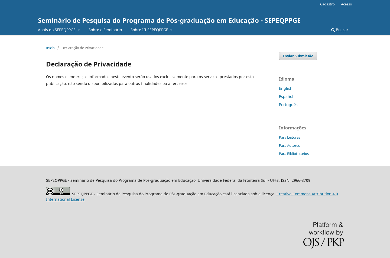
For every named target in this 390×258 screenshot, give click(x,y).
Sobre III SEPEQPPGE (150, 29)
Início (50, 47)
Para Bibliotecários (294, 153)
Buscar (339, 29)
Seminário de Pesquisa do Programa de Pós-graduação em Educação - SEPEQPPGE (169, 20)
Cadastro (327, 4)
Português (288, 104)
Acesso (346, 4)
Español (286, 96)
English (285, 88)
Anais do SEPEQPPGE (57, 29)
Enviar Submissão (298, 55)
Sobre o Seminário (105, 29)
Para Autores (289, 145)
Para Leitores (289, 137)
